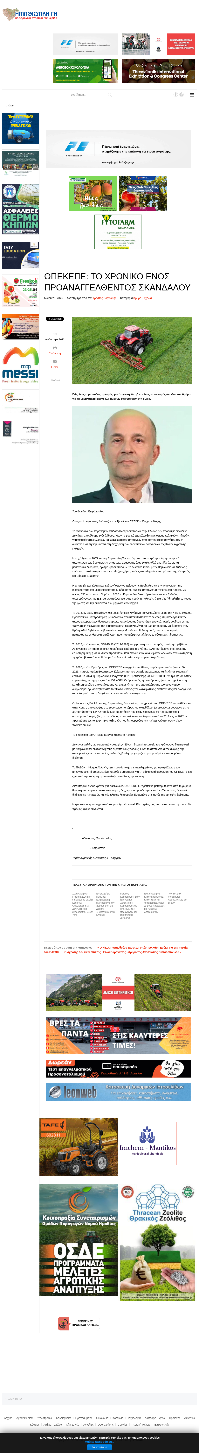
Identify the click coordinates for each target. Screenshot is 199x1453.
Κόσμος (34, 1424)
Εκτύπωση (55, 353)
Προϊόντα (174, 1418)
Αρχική (8, 1418)
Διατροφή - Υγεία (155, 1418)
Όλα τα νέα (72, 1424)
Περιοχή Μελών (141, 1424)
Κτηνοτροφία (44, 1418)
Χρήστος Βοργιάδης (104, 298)
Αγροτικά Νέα (24, 1418)
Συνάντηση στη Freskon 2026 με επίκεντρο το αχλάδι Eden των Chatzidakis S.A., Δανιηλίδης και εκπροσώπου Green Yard (82, 904)
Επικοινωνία (161, 1424)
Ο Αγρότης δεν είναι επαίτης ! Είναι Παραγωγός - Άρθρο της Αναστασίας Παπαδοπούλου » (122, 952)
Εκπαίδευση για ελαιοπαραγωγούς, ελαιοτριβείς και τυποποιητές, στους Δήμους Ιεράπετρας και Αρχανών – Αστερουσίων (154, 902)
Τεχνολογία (134, 1418)
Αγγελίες (88, 1424)
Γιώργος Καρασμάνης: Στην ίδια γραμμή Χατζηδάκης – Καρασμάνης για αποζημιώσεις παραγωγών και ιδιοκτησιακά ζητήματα (130, 905)
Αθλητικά (189, 1418)
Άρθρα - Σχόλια (142, 298)
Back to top (15, 1399)
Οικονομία (102, 1418)
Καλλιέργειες (63, 1418)
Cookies (122, 1424)
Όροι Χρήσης (105, 1424)
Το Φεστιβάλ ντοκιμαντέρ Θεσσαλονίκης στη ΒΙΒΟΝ (177, 898)
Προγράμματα (83, 1418)
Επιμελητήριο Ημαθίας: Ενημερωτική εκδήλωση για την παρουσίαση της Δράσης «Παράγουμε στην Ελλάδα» (105, 904)
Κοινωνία (118, 1418)
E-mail (54, 367)
